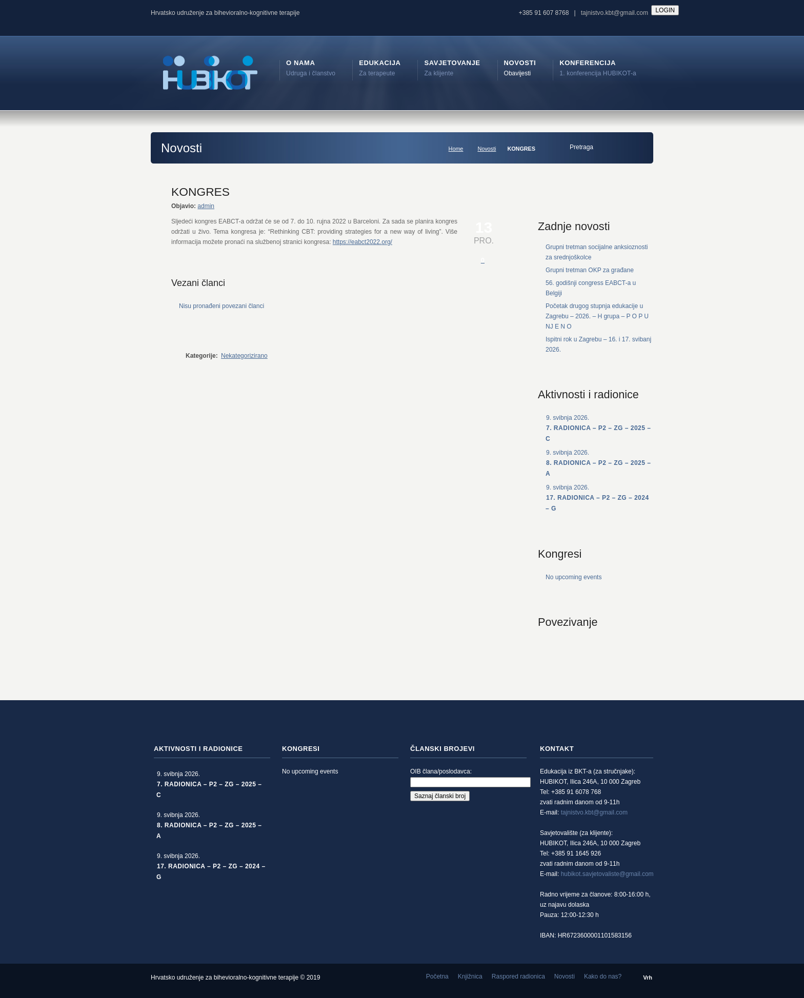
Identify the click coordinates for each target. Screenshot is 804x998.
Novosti (486, 149)
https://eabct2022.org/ (362, 242)
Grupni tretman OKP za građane (590, 270)
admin (205, 206)
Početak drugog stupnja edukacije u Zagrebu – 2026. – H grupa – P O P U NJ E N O (597, 316)
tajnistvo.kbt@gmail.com (614, 12)
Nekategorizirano (244, 355)
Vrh (647, 977)
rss (546, 648)
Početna (437, 976)
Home (456, 149)
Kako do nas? (602, 976)
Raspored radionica (518, 976)
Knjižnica (470, 976)
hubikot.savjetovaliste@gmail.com (607, 874)
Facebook (568, 648)
